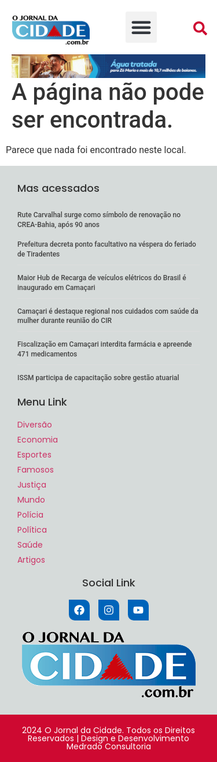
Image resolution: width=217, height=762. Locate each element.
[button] (141, 27)
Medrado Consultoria (109, 746)
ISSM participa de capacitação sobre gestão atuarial (98, 378)
